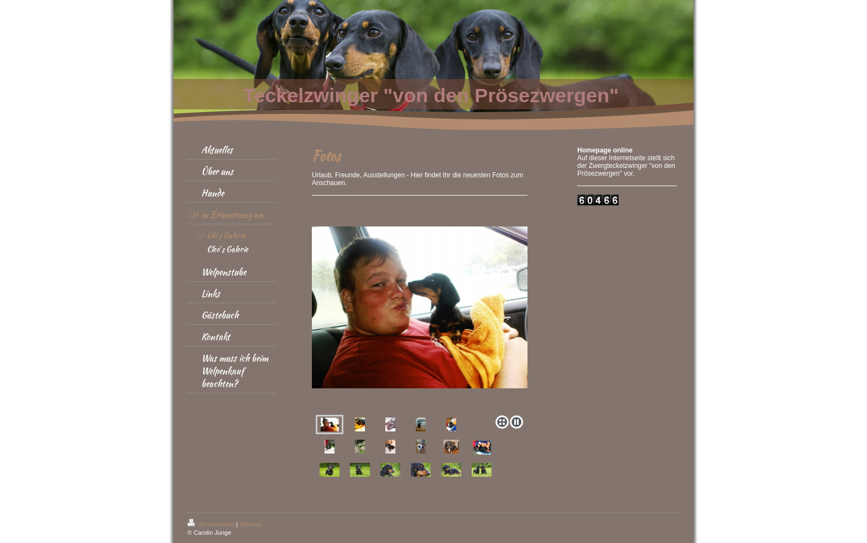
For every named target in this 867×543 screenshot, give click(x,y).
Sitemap (250, 524)
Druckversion (211, 524)
